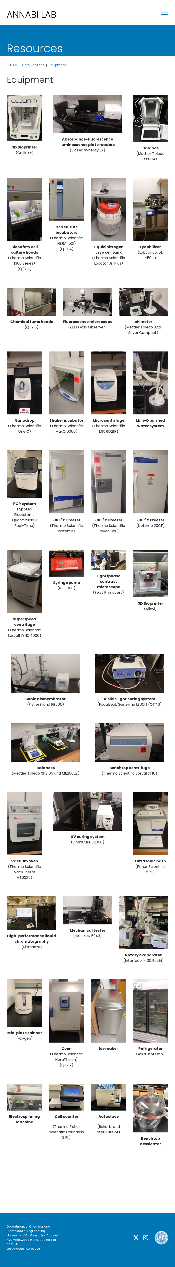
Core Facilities (33, 65)
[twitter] (136, 1237)
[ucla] (161, 1232)
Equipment (57, 65)
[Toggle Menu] (165, 13)
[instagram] (145, 1237)
